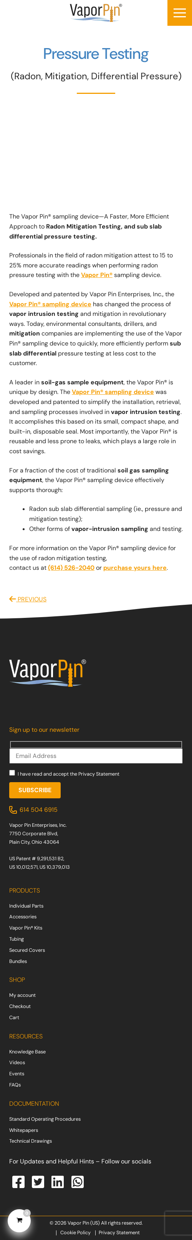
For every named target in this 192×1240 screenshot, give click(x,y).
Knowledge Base (27, 1051)
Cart (14, 1017)
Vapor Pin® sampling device (50, 304)
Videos (17, 1062)
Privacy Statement (98, 774)
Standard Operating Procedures (45, 1119)
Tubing (16, 939)
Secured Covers (27, 950)
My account (22, 995)
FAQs (15, 1084)
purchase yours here (135, 568)
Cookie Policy (75, 1232)
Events (16, 1073)
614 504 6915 (39, 810)
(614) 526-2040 (71, 568)
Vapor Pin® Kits (25, 928)
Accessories (22, 916)
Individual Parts (26, 906)
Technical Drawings (30, 1141)
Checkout (20, 1006)
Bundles (18, 961)
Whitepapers (23, 1130)
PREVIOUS (27, 599)
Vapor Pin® (97, 275)
